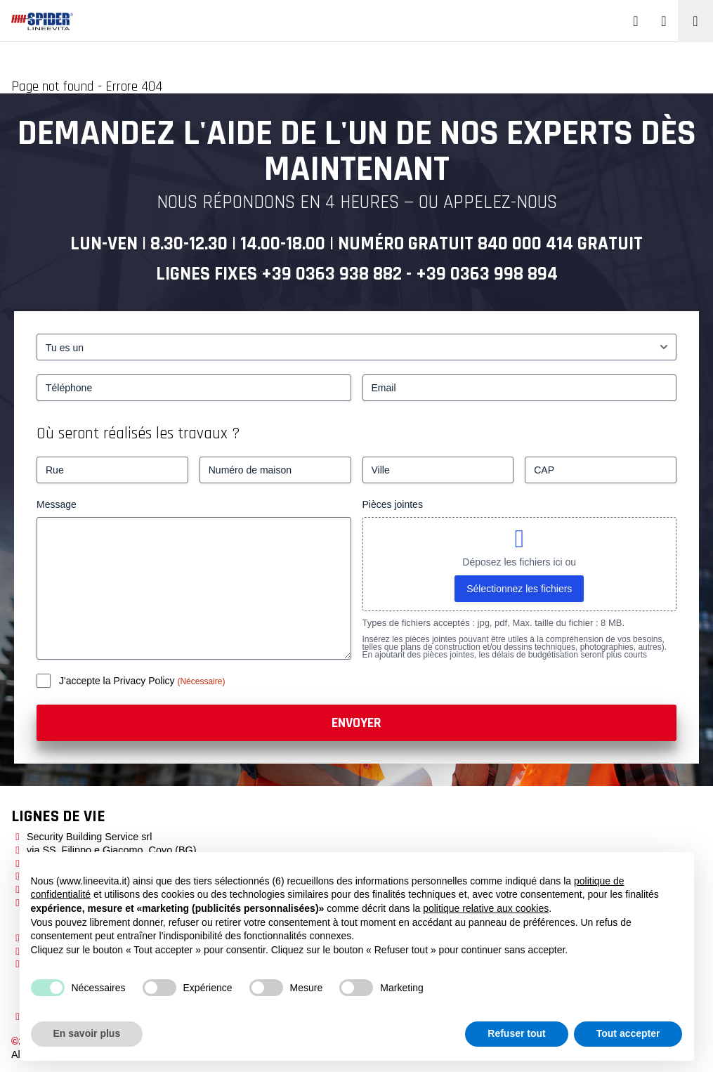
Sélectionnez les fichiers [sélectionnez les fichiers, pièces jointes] (519, 588)
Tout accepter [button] (628, 1033)
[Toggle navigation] (695, 21)
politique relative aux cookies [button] (486, 908)
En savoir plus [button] (87, 1033)
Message (57, 504)
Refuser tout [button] (516, 1033)
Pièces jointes (392, 504)
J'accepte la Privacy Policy (118, 680)
